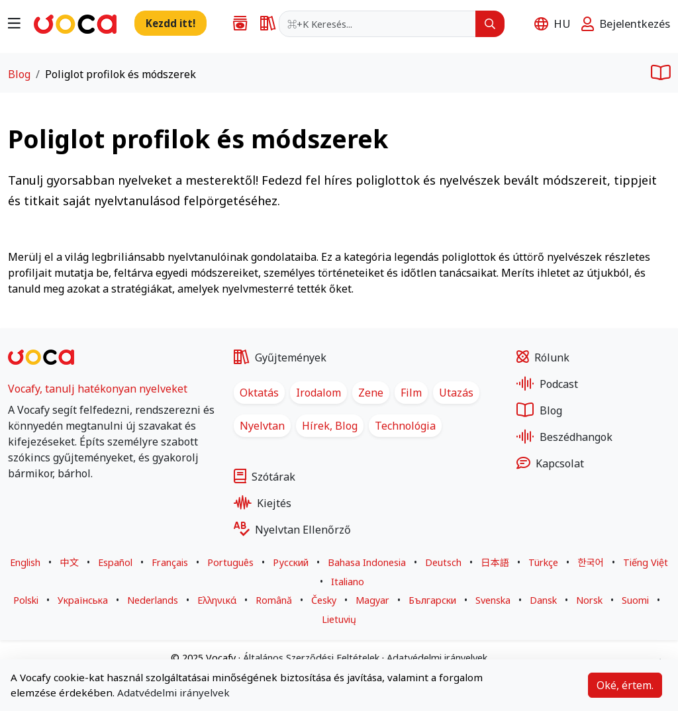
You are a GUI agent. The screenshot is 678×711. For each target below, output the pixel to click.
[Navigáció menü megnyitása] (14, 22)
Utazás (456, 392)
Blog (19, 74)
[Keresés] (490, 24)
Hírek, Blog (330, 425)
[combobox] (377, 24)
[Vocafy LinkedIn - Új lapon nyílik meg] (48, 505)
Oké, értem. (625, 685)
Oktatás (259, 392)
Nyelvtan (262, 425)
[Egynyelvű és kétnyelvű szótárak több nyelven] (264, 24)
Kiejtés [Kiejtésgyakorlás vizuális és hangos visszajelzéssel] (262, 503)
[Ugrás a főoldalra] (75, 22)
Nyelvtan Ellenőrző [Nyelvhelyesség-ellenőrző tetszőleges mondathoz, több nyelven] (292, 529)
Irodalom (318, 392)
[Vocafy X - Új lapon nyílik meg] (30, 505)
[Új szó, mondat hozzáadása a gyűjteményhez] (170, 23)
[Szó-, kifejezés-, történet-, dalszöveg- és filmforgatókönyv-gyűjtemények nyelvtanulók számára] (236, 24)
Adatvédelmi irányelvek (173, 692)
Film (411, 392)
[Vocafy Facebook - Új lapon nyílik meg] (14, 505)
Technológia (405, 425)
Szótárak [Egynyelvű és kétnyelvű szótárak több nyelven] (264, 476)
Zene (370, 392)
